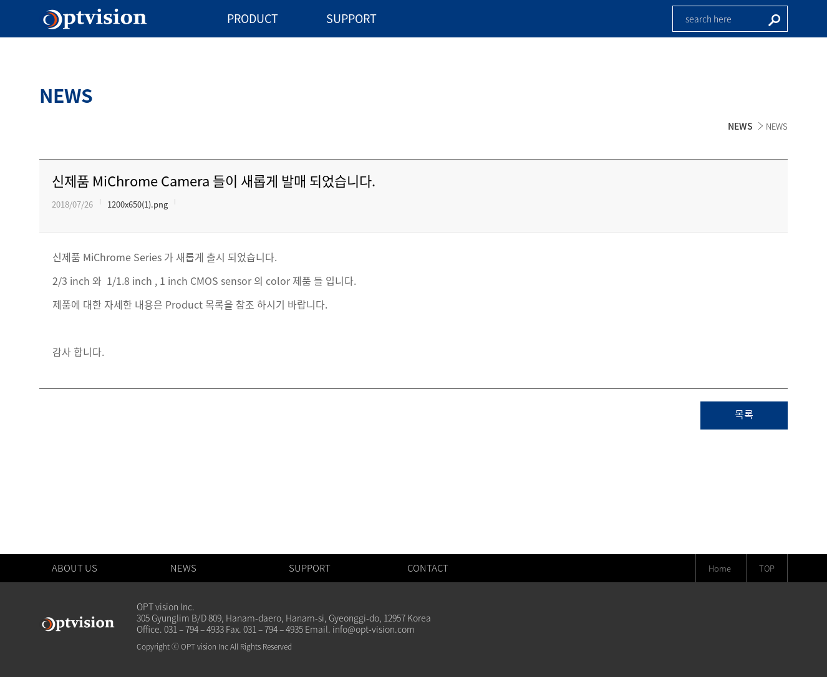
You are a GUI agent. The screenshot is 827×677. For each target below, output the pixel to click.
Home (720, 568)
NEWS (740, 126)
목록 (744, 415)
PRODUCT (252, 18)
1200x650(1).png (137, 204)
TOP (767, 568)
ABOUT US (74, 568)
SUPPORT (351, 18)
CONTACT (427, 568)
